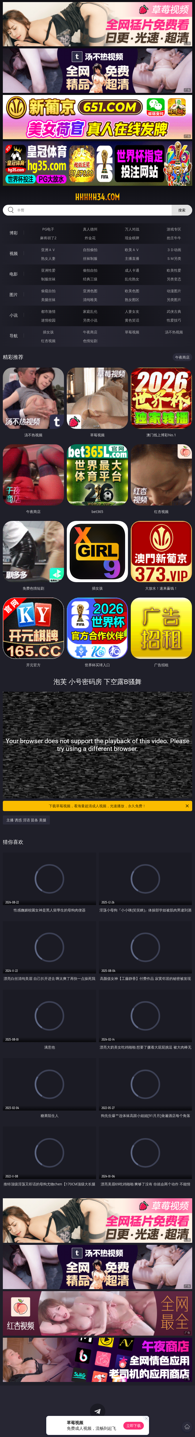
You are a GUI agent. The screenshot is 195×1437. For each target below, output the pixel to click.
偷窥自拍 (48, 290)
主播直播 (132, 258)
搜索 (181, 210)
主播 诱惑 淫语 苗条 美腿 (26, 820)
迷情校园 (48, 320)
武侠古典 (174, 311)
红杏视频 (48, 340)
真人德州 (90, 229)
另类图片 (174, 299)
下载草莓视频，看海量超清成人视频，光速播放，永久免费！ (119, 806)
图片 (14, 294)
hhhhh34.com (97, 197)
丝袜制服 (90, 258)
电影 (14, 274)
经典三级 (90, 279)
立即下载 (133, 1425)
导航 (14, 336)
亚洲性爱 (48, 270)
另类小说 (90, 320)
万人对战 (132, 229)
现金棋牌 (132, 237)
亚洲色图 (90, 290)
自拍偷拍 (90, 249)
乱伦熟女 (132, 279)
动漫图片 (174, 290)
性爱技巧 (174, 320)
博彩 (14, 233)
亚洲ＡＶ (48, 249)
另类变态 (174, 279)
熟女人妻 (48, 258)
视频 (14, 253)
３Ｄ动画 (174, 249)
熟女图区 (132, 299)
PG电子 (48, 229)
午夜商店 (90, 332)
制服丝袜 (48, 279)
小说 (14, 315)
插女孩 (48, 332)
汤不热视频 (174, 332)
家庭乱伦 (90, 311)
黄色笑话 (132, 320)
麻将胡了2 (48, 237)
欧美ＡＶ (132, 249)
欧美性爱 (174, 270)
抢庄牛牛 (174, 237)
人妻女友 (132, 311)
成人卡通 (132, 270)
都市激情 (48, 311)
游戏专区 (174, 229)
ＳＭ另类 (174, 258)
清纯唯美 (90, 299)
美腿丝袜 (48, 299)
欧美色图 (132, 290)
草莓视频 (132, 332)
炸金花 (90, 237)
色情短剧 (90, 340)
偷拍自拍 (90, 270)
